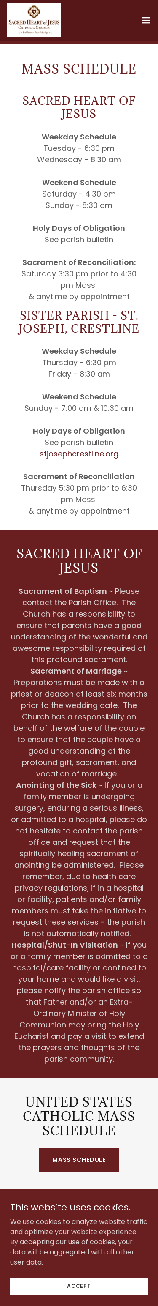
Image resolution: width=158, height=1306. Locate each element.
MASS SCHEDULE (79, 1160)
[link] (34, 20)
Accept (79, 1285)
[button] (146, 20)
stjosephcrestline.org (79, 453)
